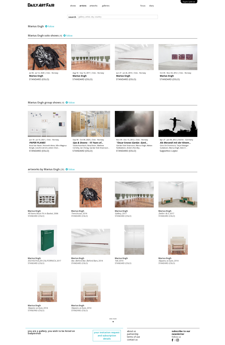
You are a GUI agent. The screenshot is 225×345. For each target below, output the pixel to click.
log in (189, 1)
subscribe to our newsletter (181, 332)
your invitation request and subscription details (107, 335)
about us (131, 331)
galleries (105, 5)
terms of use (133, 336)
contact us (132, 339)
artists (83, 5)
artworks (93, 5)
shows (73, 5)
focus (142, 5)
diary (151, 5)
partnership (132, 333)
